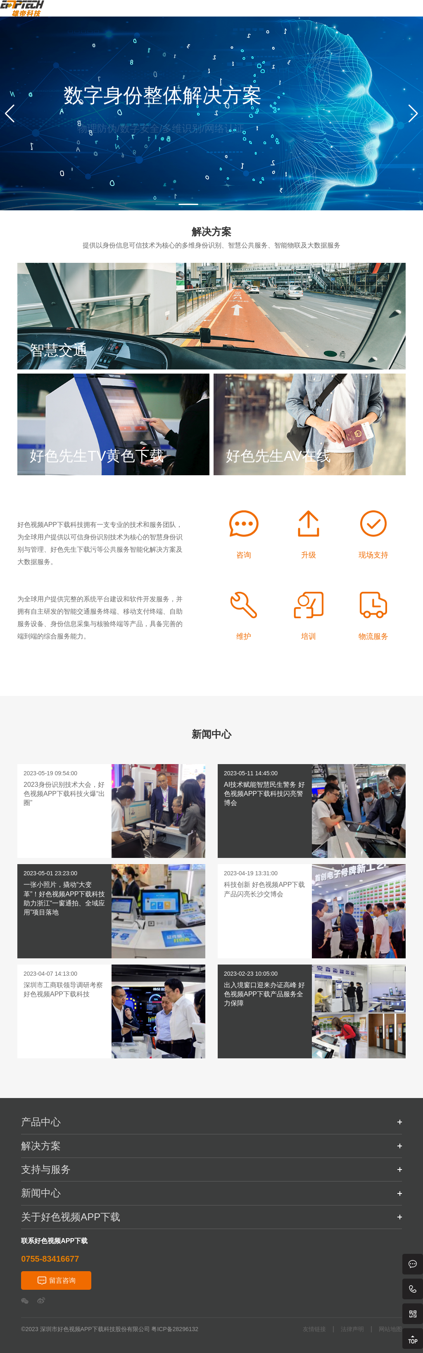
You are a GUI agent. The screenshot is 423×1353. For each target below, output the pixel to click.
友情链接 (314, 1329)
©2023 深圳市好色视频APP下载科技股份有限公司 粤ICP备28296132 (109, 1329)
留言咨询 (62, 1280)
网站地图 (390, 1329)
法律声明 (352, 1329)
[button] (9, 114)
